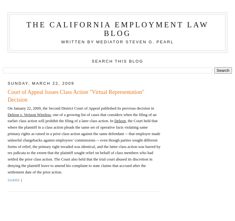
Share (14, 180)
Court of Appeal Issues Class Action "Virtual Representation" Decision (76, 96)
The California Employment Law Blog (117, 29)
